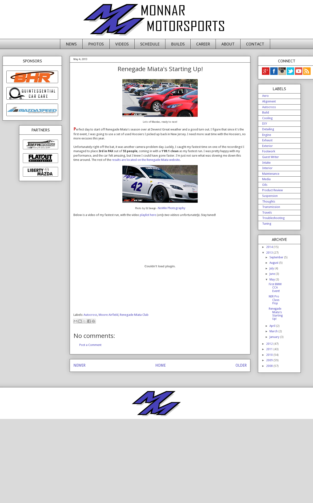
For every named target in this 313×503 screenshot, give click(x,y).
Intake (266, 162)
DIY (264, 123)
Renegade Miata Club (134, 314)
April (272, 326)
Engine (266, 135)
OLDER (241, 365)
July (272, 268)
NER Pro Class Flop (274, 300)
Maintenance (270, 173)
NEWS (71, 44)
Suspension (270, 196)
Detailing (268, 129)
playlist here (148, 215)
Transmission (271, 207)
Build (265, 112)
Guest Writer (270, 157)
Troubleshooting (273, 218)
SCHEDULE (150, 44)
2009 (269, 360)
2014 (269, 247)
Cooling (267, 118)
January (274, 337)
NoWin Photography (171, 208)
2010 (269, 355)
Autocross (90, 314)
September (276, 257)
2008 (269, 366)
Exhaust (267, 140)
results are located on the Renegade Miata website (146, 160)
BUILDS (178, 44)
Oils (264, 185)
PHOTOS (96, 44)
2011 (269, 349)
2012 (269, 343)
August (274, 262)
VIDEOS (122, 44)
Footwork (268, 151)
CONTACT (255, 44)
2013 (269, 252)
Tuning (266, 223)
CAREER (203, 44)
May (272, 279)
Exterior (267, 146)
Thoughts (268, 201)
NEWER (79, 365)
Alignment (269, 101)
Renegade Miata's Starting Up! (276, 313)
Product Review (272, 190)
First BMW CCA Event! (275, 288)
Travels (267, 212)
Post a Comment (90, 345)
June (272, 274)
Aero (265, 95)
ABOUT (228, 44)
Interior (267, 168)
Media (266, 179)
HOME (160, 365)
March (273, 331)
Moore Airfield (108, 314)
